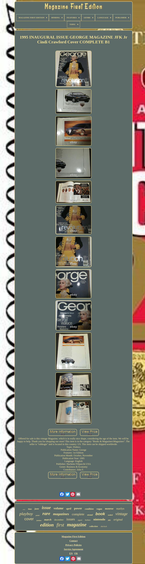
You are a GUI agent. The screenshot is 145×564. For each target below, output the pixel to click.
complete (78, 514)
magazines (61, 514)
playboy (26, 513)
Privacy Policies (73, 545)
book (100, 514)
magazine (77, 524)
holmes (88, 520)
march (47, 519)
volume (58, 508)
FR (76, 553)
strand (90, 515)
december (59, 519)
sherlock (104, 526)
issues (70, 519)
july (109, 520)
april (68, 508)
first (60, 524)
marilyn (120, 508)
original (118, 519)
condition (89, 509)
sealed (110, 515)
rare (46, 513)
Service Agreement (73, 549)
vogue (99, 509)
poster (38, 515)
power (78, 508)
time (30, 509)
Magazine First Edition (73, 536)
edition (47, 524)
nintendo (99, 519)
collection (93, 526)
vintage (121, 513)
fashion (39, 520)
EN (71, 553)
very (24, 509)
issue (46, 507)
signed (80, 520)
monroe (109, 508)
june (37, 508)
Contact (73, 540)
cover (29, 519)
